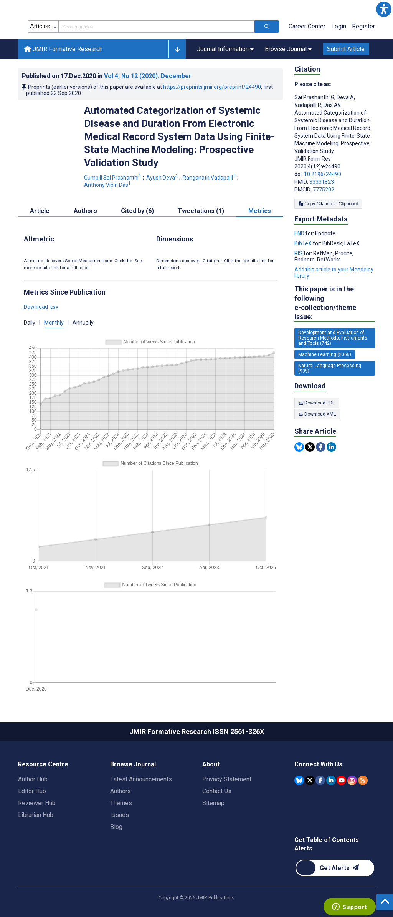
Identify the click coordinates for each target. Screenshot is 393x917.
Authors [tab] (85, 211)
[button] (383, 9)
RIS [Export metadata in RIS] (299, 253)
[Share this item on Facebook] (320, 447)
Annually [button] (83, 323)
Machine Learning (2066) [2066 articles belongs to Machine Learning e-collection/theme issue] (324, 354)
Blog (116, 826)
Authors (120, 791)
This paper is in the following (334, 303)
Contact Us (216, 791)
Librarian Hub (35, 815)
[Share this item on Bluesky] (299, 447)
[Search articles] (266, 26)
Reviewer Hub (37, 803)
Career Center (307, 26)
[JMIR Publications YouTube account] (341, 780)
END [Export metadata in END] (299, 233)
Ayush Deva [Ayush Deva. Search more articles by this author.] (162, 178)
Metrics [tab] (259, 211)
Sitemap (213, 803)
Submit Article (346, 49)
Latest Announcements (141, 779)
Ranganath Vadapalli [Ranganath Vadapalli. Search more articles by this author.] (210, 178)
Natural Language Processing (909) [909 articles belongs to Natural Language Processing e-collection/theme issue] (329, 368)
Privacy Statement (226, 779)
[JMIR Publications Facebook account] (320, 780)
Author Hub (33, 779)
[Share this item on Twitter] (310, 447)
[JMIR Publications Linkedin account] (331, 780)
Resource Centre (43, 764)
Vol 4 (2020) (148, 76)
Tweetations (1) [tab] (201, 211)
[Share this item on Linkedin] (331, 447)
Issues (119, 815)
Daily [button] (29, 323)
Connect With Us (318, 764)
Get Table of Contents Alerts (326, 844)
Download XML (317, 414)
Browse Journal (133, 764)
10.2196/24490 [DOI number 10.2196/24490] (322, 174)
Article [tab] (40, 211)
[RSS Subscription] (363, 780)
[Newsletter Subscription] (335, 868)
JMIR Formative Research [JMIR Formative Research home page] (63, 49)
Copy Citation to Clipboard (328, 203)
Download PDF (317, 403)
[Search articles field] (156, 26)
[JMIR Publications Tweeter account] (310, 780)
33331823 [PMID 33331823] (321, 182)
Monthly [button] (54, 323)
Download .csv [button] (41, 307)
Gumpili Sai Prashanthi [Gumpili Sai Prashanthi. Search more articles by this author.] (113, 178)
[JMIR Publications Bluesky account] (299, 780)
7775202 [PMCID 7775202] (323, 189)
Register (363, 26)
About (211, 764)
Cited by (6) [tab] (137, 211)
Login (338, 26)
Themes (121, 803)
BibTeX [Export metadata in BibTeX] (303, 243)
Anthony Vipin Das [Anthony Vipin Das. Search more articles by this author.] (108, 185)
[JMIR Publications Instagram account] (352, 780)
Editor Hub (32, 791)
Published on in (107, 76)
